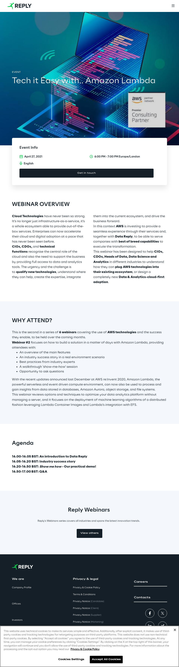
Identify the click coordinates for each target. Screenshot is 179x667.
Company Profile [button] (21, 587)
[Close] (175, 630)
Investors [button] (17, 620)
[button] (150, 581)
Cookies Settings (71, 659)
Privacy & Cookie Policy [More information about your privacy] (85, 649)
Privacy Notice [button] (88, 601)
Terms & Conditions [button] (84, 594)
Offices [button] (16, 604)
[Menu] (173, 6)
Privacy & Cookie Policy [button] (86, 587)
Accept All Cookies (106, 659)
